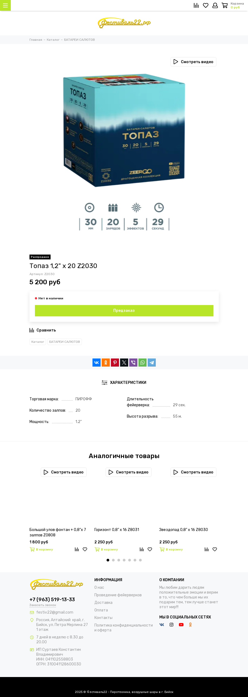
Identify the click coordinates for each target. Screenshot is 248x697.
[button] (108, 560)
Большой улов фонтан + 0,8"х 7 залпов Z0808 (57, 532)
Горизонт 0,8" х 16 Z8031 (116, 529)
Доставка (103, 602)
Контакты (103, 617)
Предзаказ (124, 310)
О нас (99, 587)
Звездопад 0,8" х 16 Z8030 (183, 529)
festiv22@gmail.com (54, 612)
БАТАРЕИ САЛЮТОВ (64, 342)
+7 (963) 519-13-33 (52, 600)
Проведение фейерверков (118, 595)
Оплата (101, 610)
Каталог (37, 342)
